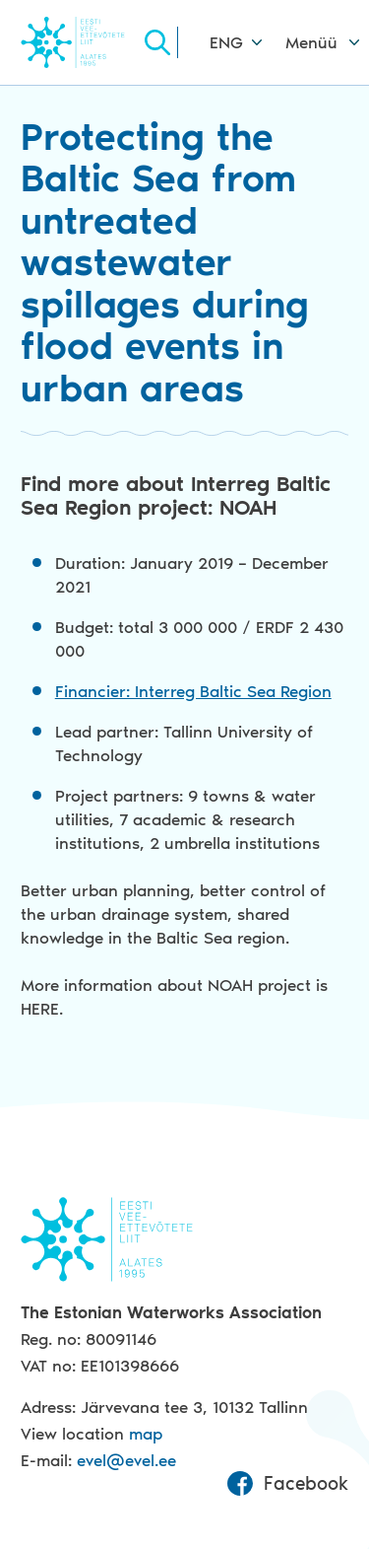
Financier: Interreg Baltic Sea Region (193, 691)
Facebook (287, 1484)
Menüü (311, 42)
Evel (81, 42)
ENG (226, 42)
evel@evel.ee (126, 1460)
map (145, 1433)
